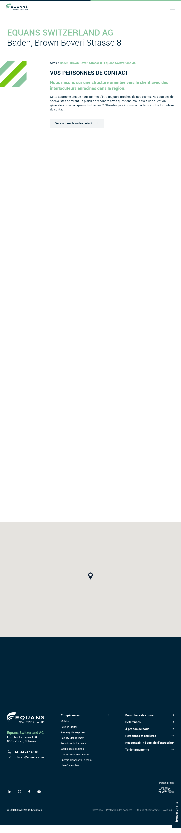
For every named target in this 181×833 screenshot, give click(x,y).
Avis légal (168, 818)
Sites (53, 63)
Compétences (70, 723)
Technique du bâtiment (73, 751)
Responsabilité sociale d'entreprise (149, 750)
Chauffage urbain (70, 773)
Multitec (65, 729)
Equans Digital (69, 734)
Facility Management (72, 745)
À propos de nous (137, 737)
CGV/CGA (97, 818)
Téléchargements (137, 757)
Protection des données (119, 818)
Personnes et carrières (140, 743)
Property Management (73, 740)
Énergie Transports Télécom (76, 767)
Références (133, 730)
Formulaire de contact (140, 723)
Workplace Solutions (72, 756)
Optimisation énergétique (75, 762)
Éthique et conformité (148, 818)
